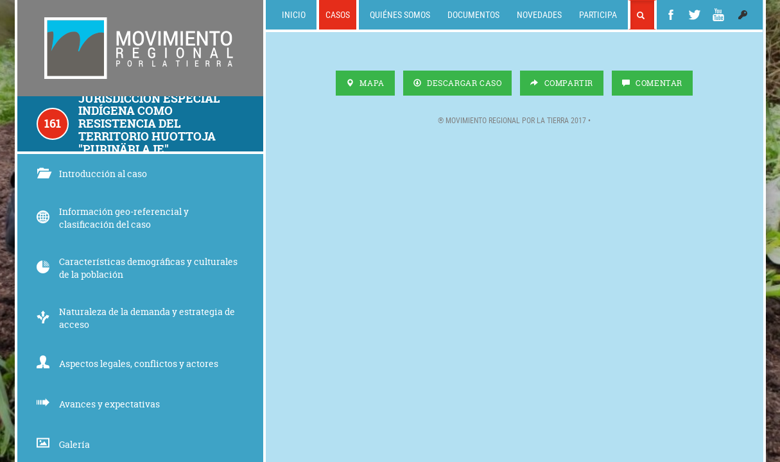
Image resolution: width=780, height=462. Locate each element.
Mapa (365, 83)
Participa (598, 14)
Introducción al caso (92, 173)
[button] (742, 15)
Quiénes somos (400, 14)
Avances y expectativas (98, 404)
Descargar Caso (457, 83)
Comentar (652, 83)
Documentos (473, 14)
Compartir (561, 83)
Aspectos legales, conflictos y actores (127, 363)
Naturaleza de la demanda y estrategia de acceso (136, 317)
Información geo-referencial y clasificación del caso (113, 217)
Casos (337, 14)
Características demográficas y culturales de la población (137, 267)
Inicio (294, 14)
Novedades (539, 14)
